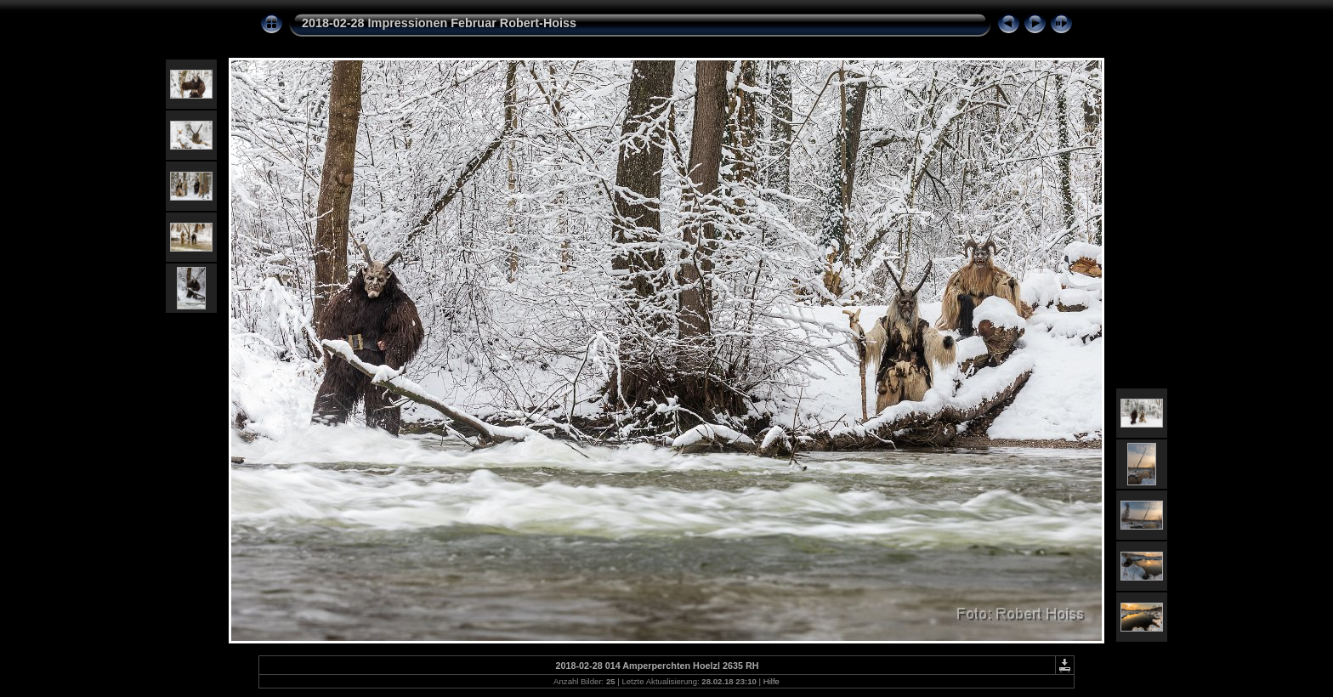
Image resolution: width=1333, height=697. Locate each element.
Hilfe (771, 681)
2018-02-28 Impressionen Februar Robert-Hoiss (439, 23)
